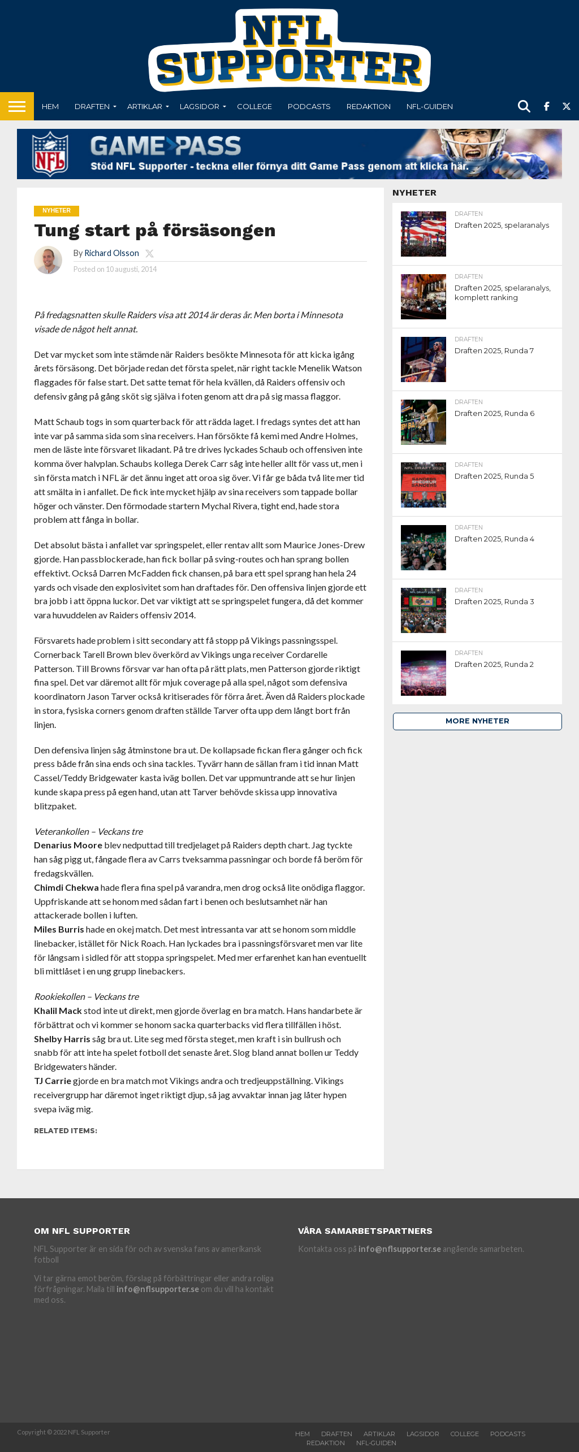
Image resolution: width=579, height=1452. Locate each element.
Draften (92, 106)
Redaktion (369, 106)
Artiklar (144, 106)
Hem (50, 106)
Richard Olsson (111, 253)
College (254, 106)
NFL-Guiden (430, 106)
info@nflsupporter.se (157, 1289)
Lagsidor (199, 106)
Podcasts (309, 106)
